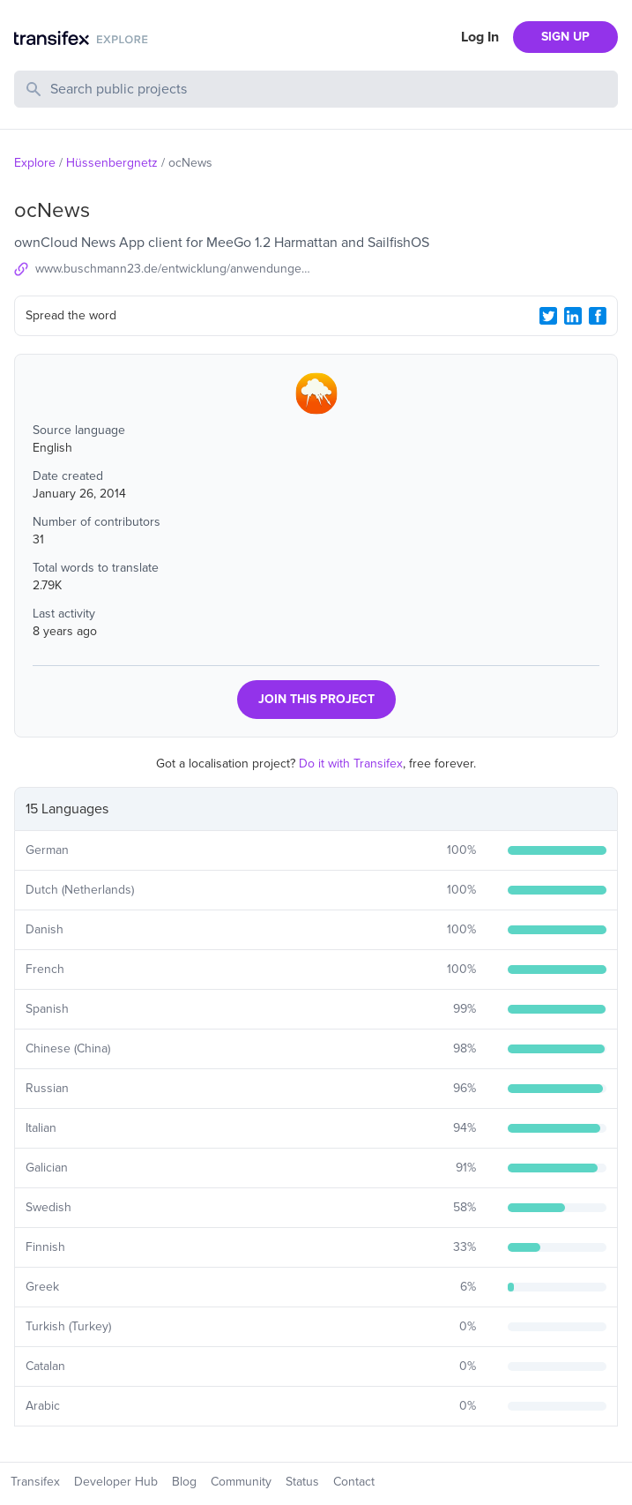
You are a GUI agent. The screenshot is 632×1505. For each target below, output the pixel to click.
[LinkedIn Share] (573, 315)
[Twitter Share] (548, 315)
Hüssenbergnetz (112, 162)
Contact (354, 1481)
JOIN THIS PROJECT (316, 699)
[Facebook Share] (597, 315)
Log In (480, 37)
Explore (35, 162)
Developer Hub (116, 1481)
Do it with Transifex (351, 763)
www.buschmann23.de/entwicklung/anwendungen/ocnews (175, 268)
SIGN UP (565, 36)
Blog (184, 1481)
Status (302, 1481)
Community (241, 1481)
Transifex (35, 1481)
